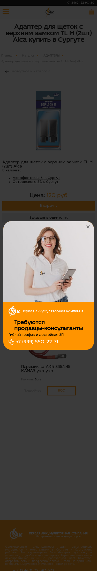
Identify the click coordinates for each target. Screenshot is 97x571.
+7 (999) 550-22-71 (37, 342)
